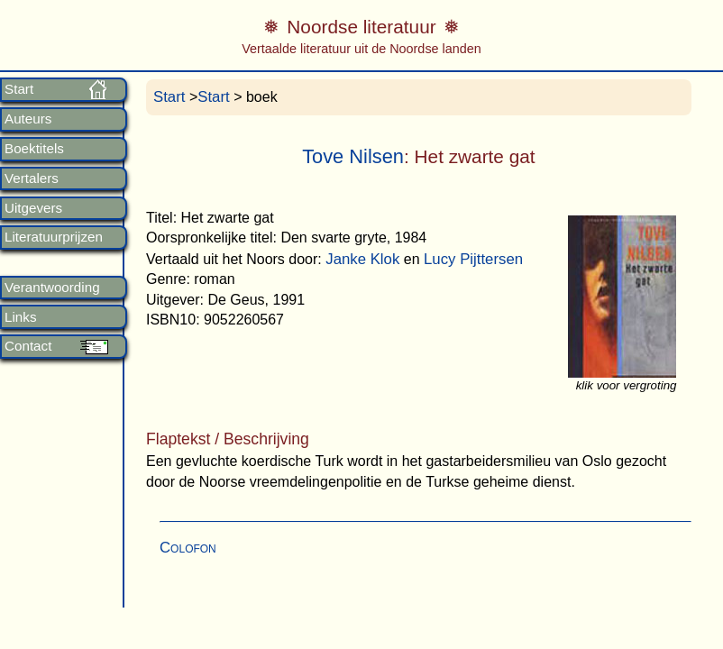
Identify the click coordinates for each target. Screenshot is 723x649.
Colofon (188, 547)
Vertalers (32, 178)
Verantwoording (52, 287)
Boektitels (34, 149)
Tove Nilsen (353, 156)
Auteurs (28, 119)
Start (19, 89)
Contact (28, 346)
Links (20, 317)
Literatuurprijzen (54, 237)
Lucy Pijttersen (473, 259)
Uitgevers (33, 208)
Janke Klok (362, 259)
